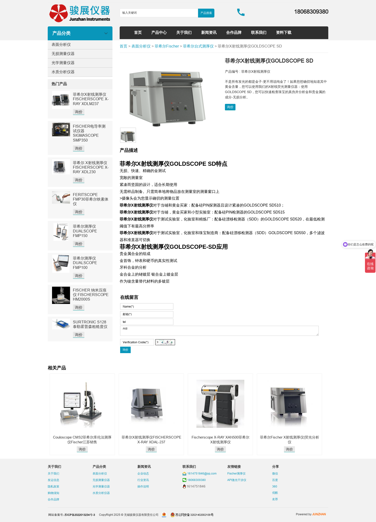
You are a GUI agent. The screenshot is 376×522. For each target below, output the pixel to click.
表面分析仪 (61, 44)
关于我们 (184, 32)
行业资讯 (143, 480)
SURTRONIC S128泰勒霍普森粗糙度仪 (90, 324)
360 (274, 486)
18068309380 (196, 480)
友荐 (275, 499)
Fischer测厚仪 (236, 473)
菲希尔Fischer (167, 46)
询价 (78, 112)
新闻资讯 (209, 32)
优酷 (275, 492)
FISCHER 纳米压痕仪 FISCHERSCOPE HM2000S (91, 294)
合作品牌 (233, 32)
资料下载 (283, 32)
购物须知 (53, 493)
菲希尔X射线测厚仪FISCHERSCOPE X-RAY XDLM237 (91, 99)
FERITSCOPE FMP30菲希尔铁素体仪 (90, 199)
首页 (138, 32)
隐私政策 (53, 486)
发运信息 (53, 480)
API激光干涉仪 (236, 480)
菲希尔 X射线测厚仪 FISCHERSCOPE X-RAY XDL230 (91, 167)
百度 (275, 480)
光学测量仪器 (63, 62)
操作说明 (143, 486)
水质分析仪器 (63, 72)
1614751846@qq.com (202, 473)
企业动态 (143, 473)
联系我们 (258, 32)
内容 (219, 331)
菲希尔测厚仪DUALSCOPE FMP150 (85, 230)
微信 (275, 473)
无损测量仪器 (63, 53)
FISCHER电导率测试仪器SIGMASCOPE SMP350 (89, 133)
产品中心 (159, 32)
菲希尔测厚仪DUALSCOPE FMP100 (85, 262)
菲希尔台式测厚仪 (198, 46)
